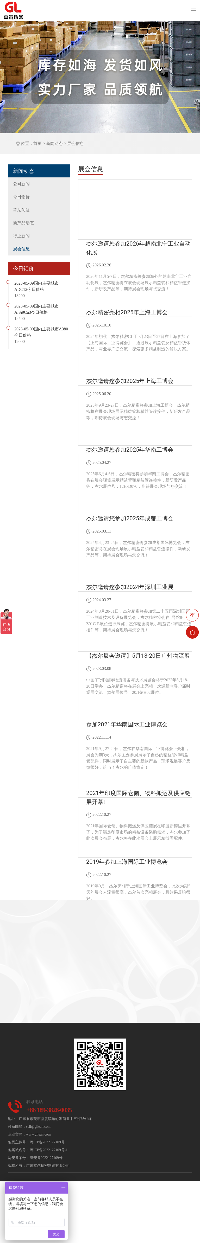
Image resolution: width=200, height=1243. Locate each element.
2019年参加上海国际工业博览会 (127, 861)
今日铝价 (21, 197)
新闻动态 (54, 143)
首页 (37, 143)
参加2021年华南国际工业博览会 (127, 724)
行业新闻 (21, 236)
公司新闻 (21, 184)
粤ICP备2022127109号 (47, 1142)
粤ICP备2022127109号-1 (48, 1150)
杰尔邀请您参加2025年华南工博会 (129, 449)
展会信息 (75, 143)
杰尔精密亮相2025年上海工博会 (127, 312)
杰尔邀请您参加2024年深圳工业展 (129, 587)
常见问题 (21, 210)
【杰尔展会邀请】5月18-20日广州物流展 (138, 655)
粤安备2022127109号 (46, 1158)
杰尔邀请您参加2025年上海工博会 (129, 381)
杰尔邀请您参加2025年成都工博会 (129, 518)
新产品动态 (23, 223)
